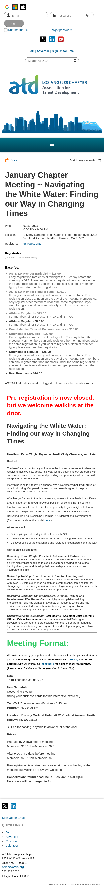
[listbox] (85, 160)
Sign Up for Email (13, 817)
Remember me (18, 29)
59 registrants (32, 243)
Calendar (12, 841)
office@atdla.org (13, 867)
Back (14, 160)
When (8, 225)
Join (32, 51)
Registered (12, 243)
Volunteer (12, 845)
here (47, 520)
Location (10, 234)
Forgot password (61, 30)
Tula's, (74, 659)
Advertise (43, 51)
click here (48, 663)
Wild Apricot (69, 884)
